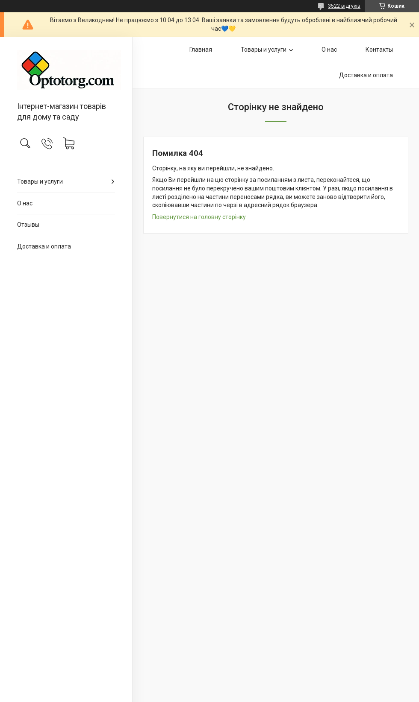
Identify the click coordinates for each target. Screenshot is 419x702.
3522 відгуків (344, 6)
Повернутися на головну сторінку (199, 217)
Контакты (379, 49)
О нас (24, 203)
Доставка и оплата (44, 246)
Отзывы (28, 224)
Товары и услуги (40, 181)
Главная (200, 49)
